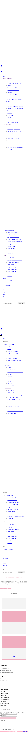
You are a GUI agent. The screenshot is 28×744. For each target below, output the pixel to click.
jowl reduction (14, 644)
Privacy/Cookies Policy (4, 699)
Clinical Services (3, 705)
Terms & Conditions (4, 693)
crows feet (14, 630)
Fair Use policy (3, 701)
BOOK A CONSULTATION (5, 588)
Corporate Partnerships (4, 703)
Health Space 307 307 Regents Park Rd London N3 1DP (4, 681)
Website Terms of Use (4, 697)
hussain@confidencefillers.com (7, 672)
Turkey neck (14, 656)
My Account (2, 691)
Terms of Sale (3, 695)
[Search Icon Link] (3, 301)
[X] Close (25, 731)
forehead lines (14, 605)
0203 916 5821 (6, 668)
